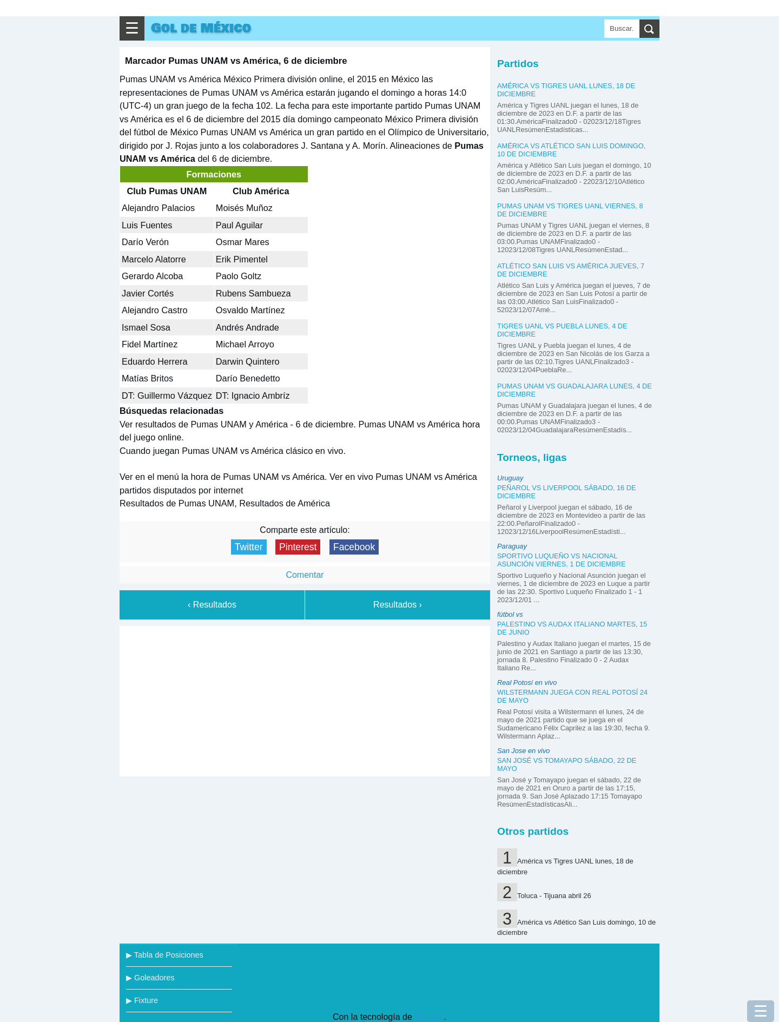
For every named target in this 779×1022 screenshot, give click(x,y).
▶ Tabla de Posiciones (164, 955)
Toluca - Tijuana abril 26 (554, 896)
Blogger (429, 1016)
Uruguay (510, 478)
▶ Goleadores (150, 977)
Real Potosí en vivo (527, 682)
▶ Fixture (142, 1000)
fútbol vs (510, 614)
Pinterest (297, 547)
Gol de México (201, 28)
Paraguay (512, 546)
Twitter (249, 547)
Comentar (305, 574)
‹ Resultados (212, 604)
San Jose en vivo (523, 751)
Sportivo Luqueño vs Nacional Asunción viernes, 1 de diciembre (561, 560)
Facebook (354, 547)
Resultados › (397, 604)
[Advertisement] (305, 699)
